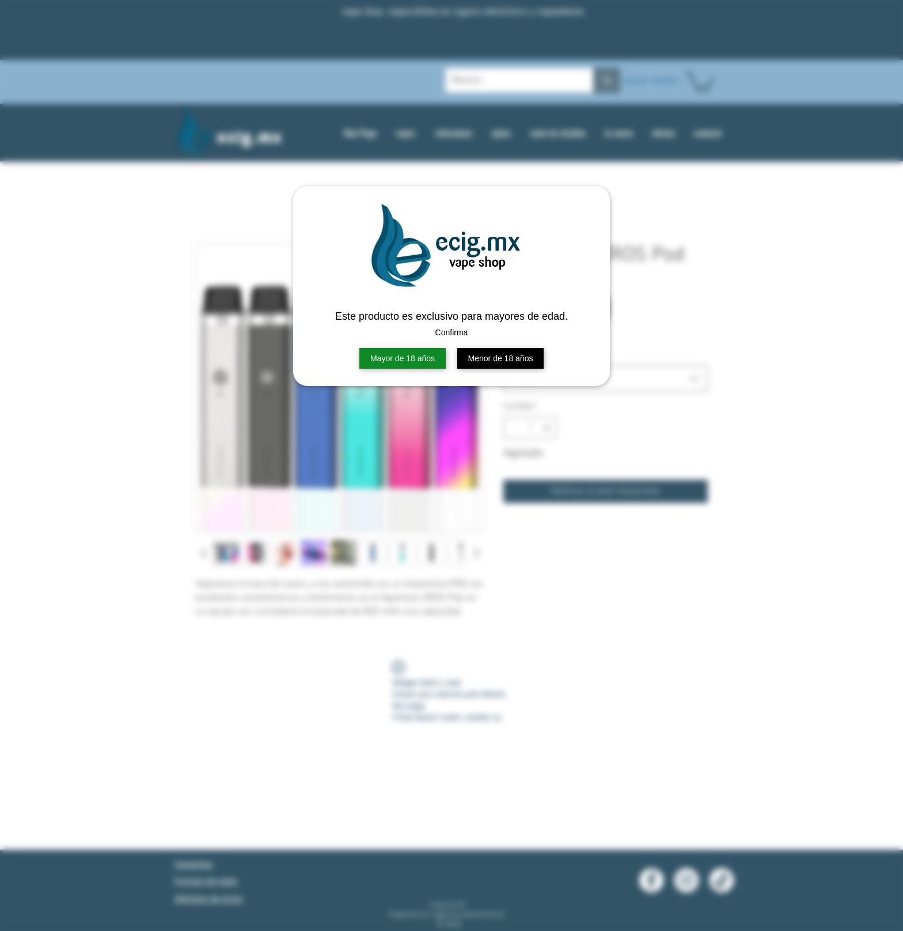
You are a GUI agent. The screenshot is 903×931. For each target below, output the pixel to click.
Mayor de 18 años (402, 358)
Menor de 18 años (500, 358)
